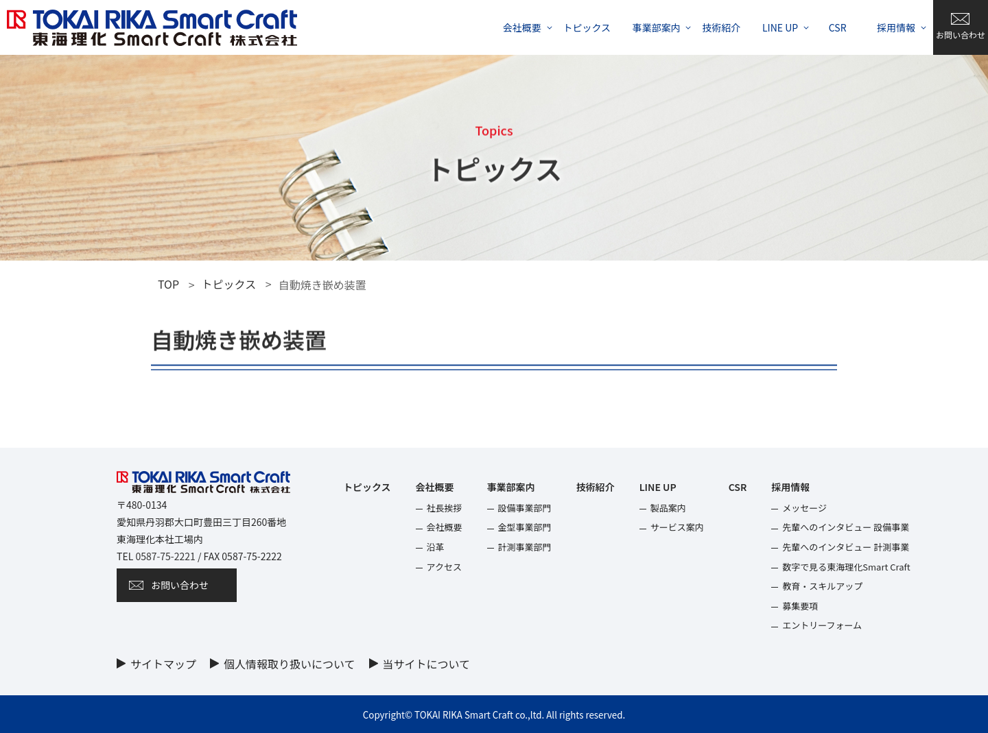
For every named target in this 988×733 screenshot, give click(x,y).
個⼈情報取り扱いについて (289, 664)
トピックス (229, 284)
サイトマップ (163, 664)
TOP (168, 284)
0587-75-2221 (165, 556)
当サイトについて (427, 664)
